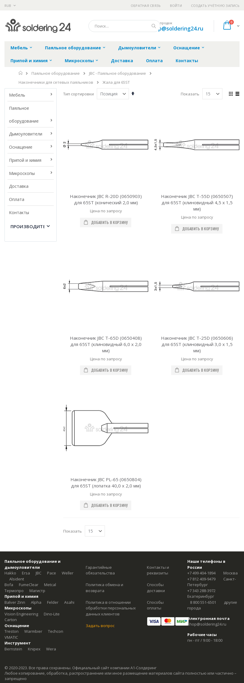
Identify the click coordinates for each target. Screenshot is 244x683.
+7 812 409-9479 (201, 439)
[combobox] (124, 26)
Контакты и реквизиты (158, 430)
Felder (52, 462)
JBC (38, 433)
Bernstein (13, 509)
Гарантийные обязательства (100, 430)
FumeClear (28, 444)
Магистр (37, 450)
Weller (67, 433)
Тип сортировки (78, 94)
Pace (51, 433)
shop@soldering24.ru (176, 28)
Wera (51, 509)
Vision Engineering (21, 474)
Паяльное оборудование (55, 73)
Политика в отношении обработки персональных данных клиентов (111, 468)
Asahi (69, 462)
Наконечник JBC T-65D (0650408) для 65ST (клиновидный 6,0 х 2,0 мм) (106, 274)
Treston (11, 491)
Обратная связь (146, 5)
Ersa (26, 433)
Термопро (14, 450)
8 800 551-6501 (203, 462)
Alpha (36, 462)
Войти (176, 5)
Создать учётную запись (215, 5)
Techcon (55, 491)
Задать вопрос (100, 485)
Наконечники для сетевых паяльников (56, 82)
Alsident (16, 439)
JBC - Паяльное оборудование (117, 73)
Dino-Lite (52, 474)
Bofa (8, 444)
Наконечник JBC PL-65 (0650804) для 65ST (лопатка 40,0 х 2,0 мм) (105, 342)
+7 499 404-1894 (201, 433)
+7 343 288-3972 (201, 450)
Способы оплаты (155, 465)
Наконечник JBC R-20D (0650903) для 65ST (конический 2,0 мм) (106, 199)
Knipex (34, 509)
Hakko (10, 433)
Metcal (50, 444)
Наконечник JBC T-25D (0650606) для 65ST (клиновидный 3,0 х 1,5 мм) (197, 274)
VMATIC (11, 497)
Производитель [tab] (31, 226)
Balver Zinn (14, 462)
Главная (21, 72)
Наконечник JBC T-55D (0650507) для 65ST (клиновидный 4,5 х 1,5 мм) (197, 202)
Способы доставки (156, 447)
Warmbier (33, 491)
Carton (10, 479)
